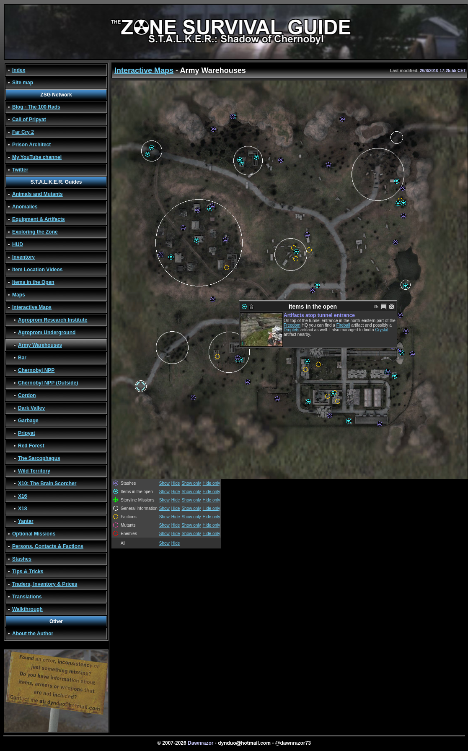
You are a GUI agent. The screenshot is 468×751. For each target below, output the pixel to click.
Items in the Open (33, 282)
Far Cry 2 (23, 132)
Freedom (292, 325)
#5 (376, 306)
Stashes (21, 559)
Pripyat (26, 433)
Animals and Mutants (37, 194)
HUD (17, 244)
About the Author (32, 634)
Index (18, 70)
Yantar (26, 521)
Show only (191, 483)
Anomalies (25, 207)
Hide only (211, 483)
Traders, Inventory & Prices (44, 584)
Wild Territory (34, 471)
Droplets (291, 329)
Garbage (28, 421)
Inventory (23, 257)
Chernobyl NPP (36, 370)
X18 (22, 509)
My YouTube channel (37, 157)
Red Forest (31, 446)
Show (164, 483)
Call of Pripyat (29, 119)
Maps (18, 295)
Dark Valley (31, 408)
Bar (22, 358)
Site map (22, 83)
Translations (27, 597)
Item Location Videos (37, 270)
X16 (22, 496)
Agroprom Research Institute (52, 320)
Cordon (27, 395)
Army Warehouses (40, 345)
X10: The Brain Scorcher (47, 483)
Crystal (381, 329)
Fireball (343, 325)
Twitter (20, 170)
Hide (175, 483)
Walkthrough (27, 609)
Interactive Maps (32, 307)
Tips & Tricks (27, 571)
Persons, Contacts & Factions (47, 546)
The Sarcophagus (39, 458)
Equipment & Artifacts (38, 219)
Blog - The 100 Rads (36, 107)
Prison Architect (31, 145)
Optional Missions (33, 534)
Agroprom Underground (46, 332)
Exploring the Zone (35, 232)
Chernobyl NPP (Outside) (48, 383)
